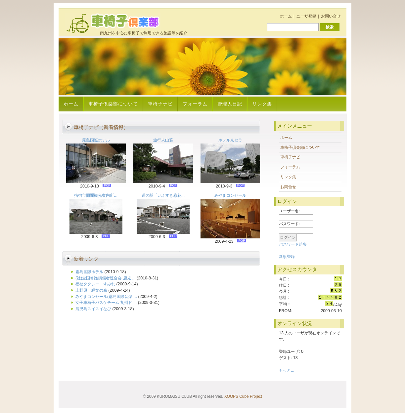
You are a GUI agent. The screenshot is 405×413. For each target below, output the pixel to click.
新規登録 (287, 256)
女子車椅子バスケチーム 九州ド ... (106, 302)
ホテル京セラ (230, 140)
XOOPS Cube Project (243, 396)
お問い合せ (331, 16)
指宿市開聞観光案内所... (95, 195)
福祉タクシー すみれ (95, 284)
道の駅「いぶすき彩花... (163, 195)
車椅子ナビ (160, 103)
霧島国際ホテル (96, 140)
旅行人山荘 (163, 140)
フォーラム (195, 103)
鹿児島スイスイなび (93, 309)
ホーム (286, 16)
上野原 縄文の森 (91, 290)
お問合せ (288, 187)
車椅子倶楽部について (113, 103)
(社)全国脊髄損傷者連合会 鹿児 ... (105, 278)
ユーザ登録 (306, 16)
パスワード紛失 (293, 244)
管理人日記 (229, 103)
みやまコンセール (230, 195)
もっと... (286, 370)
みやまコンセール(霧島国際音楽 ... (106, 296)
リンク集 (262, 103)
